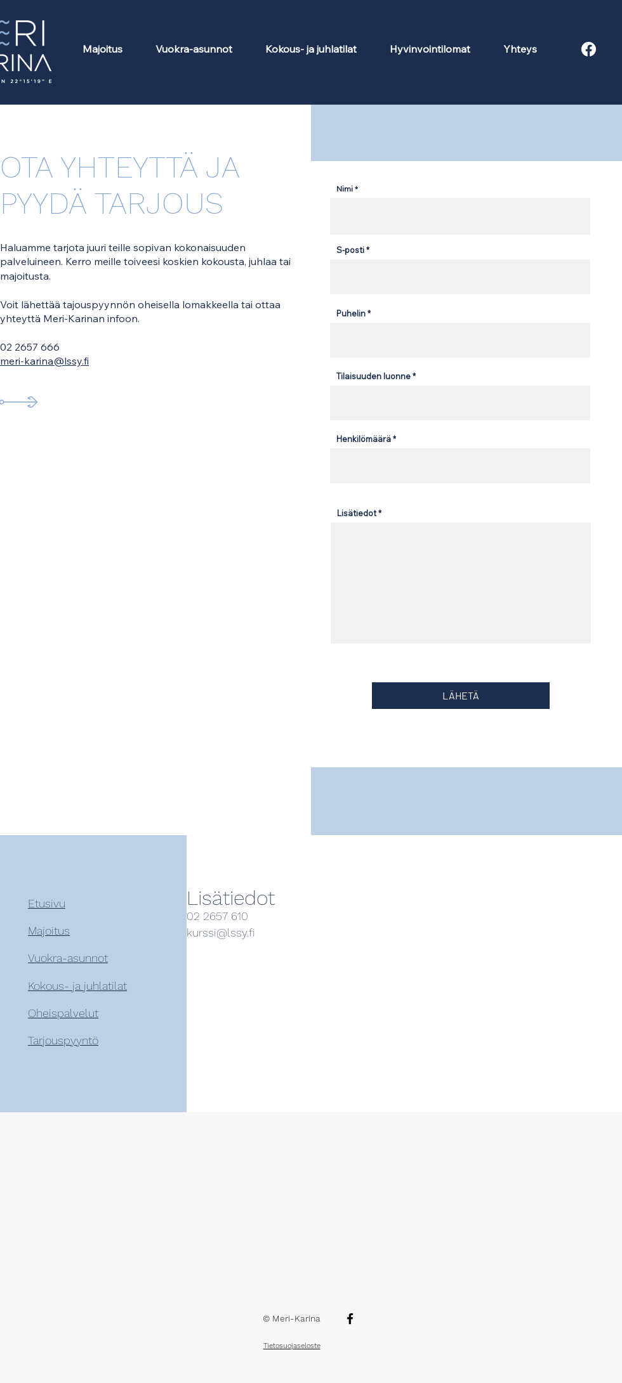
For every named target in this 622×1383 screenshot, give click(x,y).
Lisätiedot (356, 513)
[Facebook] (350, 1318)
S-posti (350, 250)
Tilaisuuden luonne (373, 376)
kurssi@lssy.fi (221, 932)
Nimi (344, 189)
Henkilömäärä (363, 439)
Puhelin (351, 313)
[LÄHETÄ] (461, 695)
